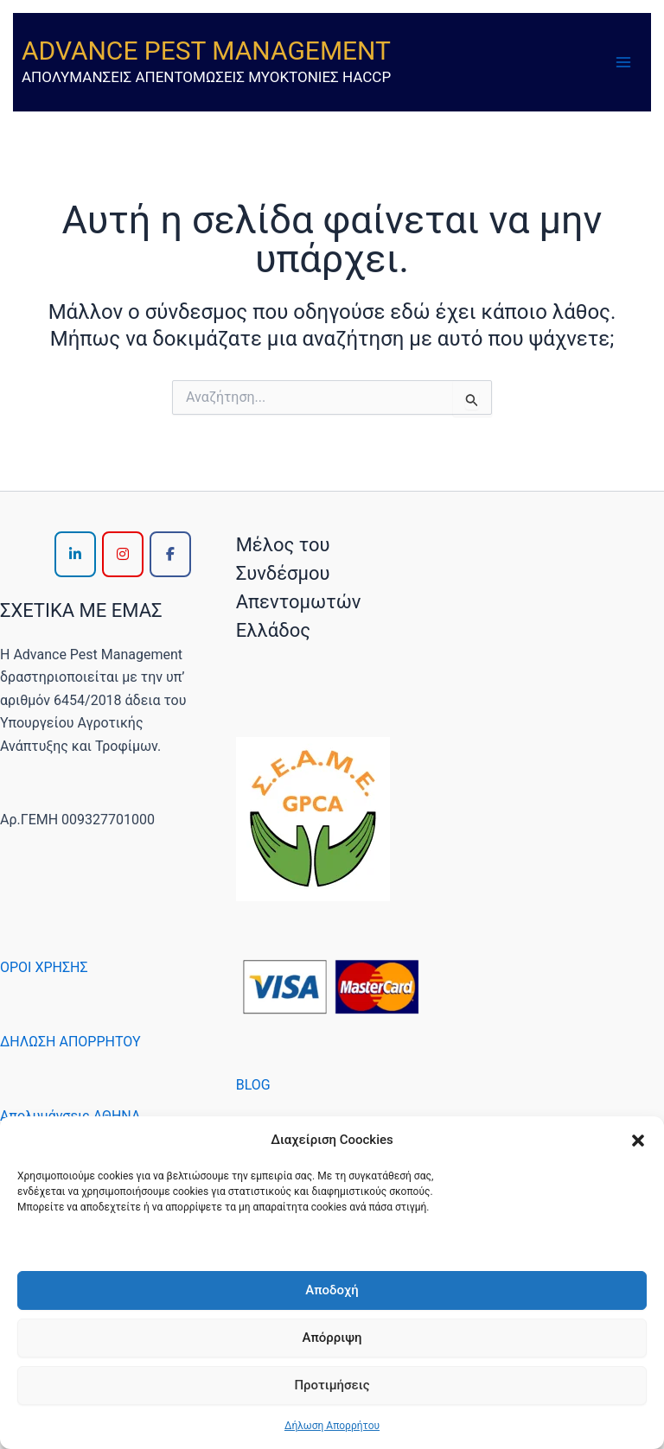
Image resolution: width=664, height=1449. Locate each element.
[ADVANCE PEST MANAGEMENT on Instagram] (123, 554)
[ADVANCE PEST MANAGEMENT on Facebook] (170, 554)
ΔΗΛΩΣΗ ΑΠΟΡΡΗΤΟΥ (70, 1041)
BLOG (253, 1085)
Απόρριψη (331, 1337)
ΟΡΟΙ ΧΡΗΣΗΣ (44, 967)
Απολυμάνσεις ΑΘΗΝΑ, (71, 1116)
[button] (638, 1140)
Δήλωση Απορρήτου (332, 1426)
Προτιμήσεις (331, 1385)
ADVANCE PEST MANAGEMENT (206, 50)
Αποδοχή (331, 1290)
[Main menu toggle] (623, 62)
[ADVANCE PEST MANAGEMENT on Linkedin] (75, 554)
